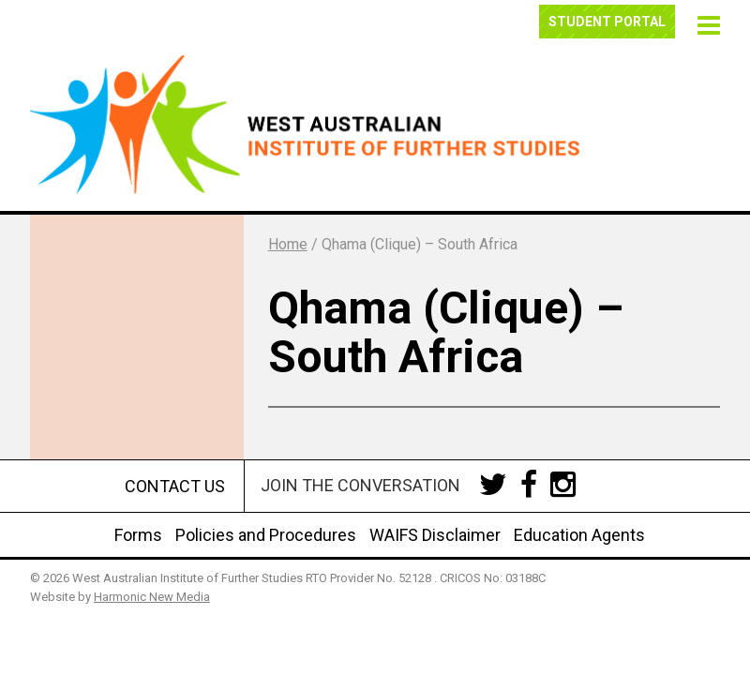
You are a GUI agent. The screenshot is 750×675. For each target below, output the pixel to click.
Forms (138, 535)
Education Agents (579, 535)
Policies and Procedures (265, 535)
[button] (706, 23)
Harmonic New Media (152, 597)
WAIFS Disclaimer (435, 535)
